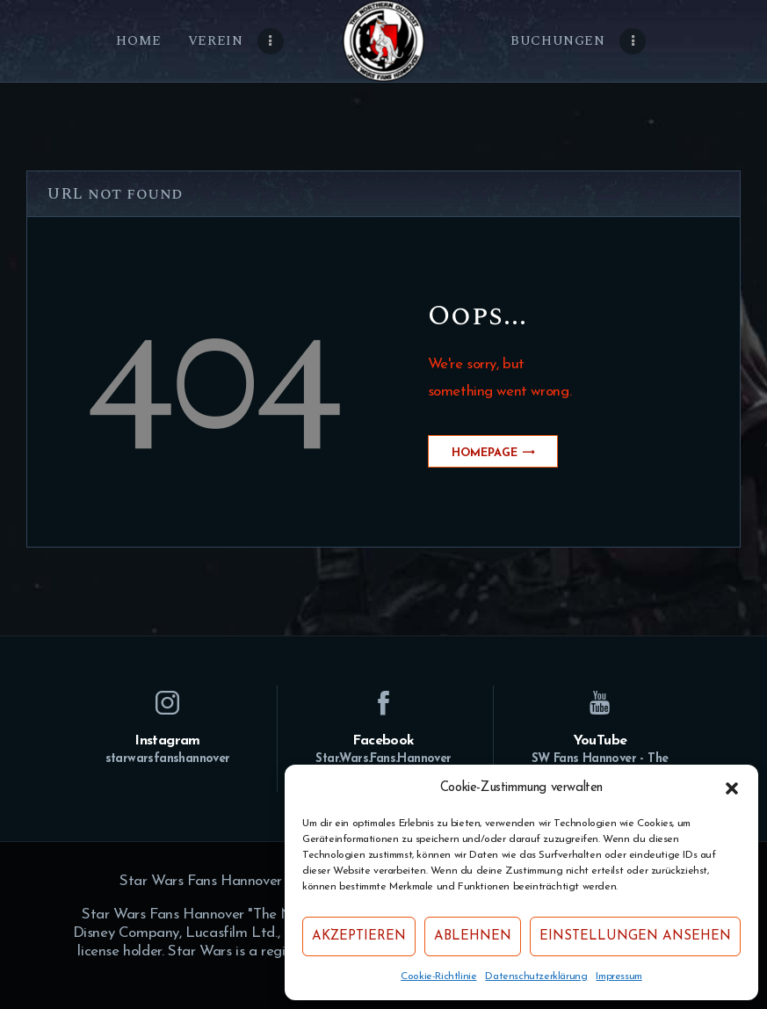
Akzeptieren (359, 936)
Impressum (618, 976)
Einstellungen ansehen (635, 936)
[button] (732, 788)
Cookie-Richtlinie (438, 976)
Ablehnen (472, 936)
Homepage (484, 453)
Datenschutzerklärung (536, 976)
